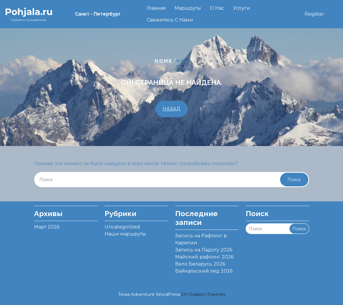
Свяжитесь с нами (170, 20)
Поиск (294, 179)
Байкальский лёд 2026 (203, 268)
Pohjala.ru (29, 11)
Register (314, 14)
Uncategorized (122, 224)
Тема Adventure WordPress (171, 294)
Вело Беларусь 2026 (200, 261)
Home (164, 60)
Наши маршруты (125, 231)
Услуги (241, 8)
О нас (217, 8)
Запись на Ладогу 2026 (203, 247)
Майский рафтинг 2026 (204, 254)
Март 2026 (46, 224)
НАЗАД (171, 109)
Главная (156, 8)
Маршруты (188, 8)
